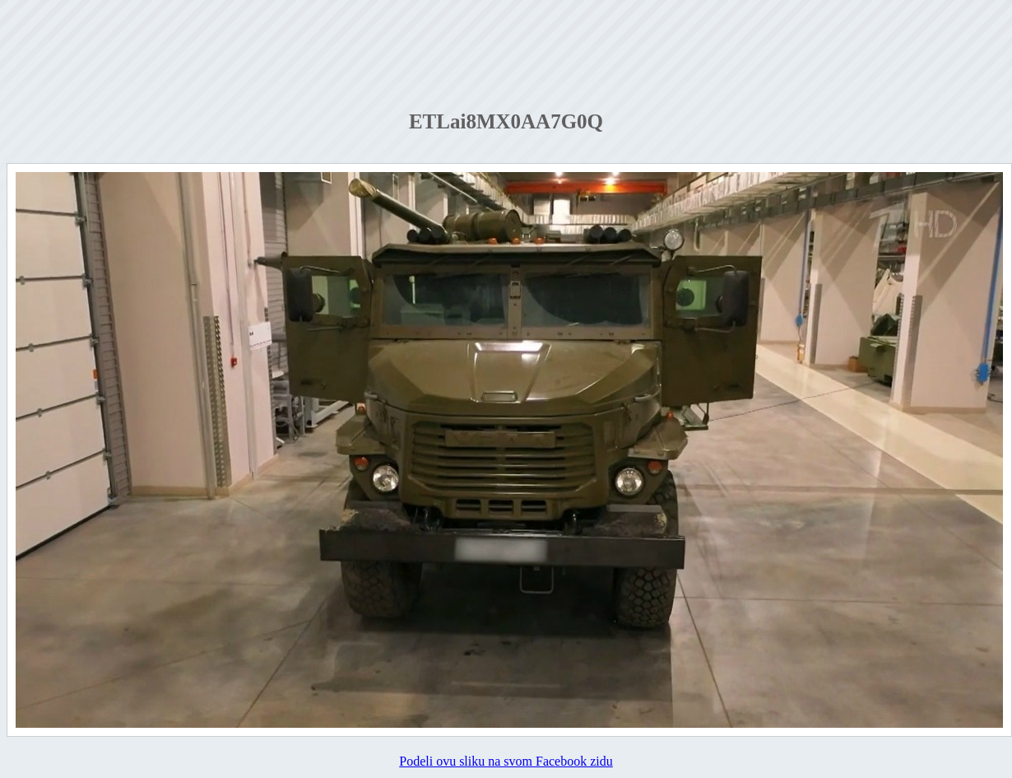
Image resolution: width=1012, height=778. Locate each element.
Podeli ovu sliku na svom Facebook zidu (506, 761)
